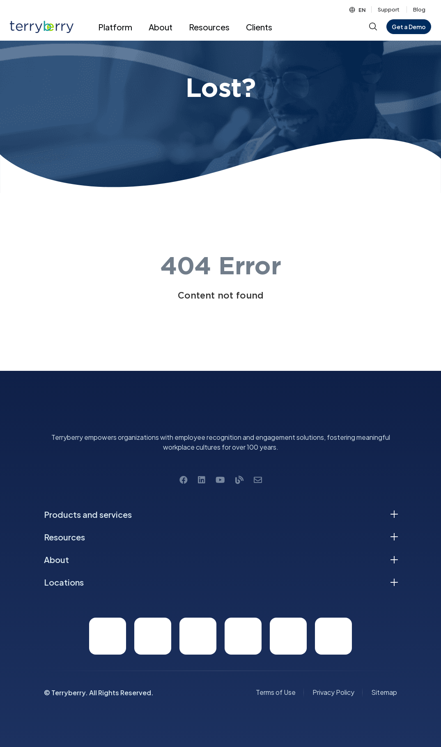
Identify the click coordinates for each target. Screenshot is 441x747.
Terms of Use (276, 692)
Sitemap (384, 692)
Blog (419, 9)
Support (389, 9)
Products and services (88, 514)
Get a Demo (409, 26)
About (56, 559)
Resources (64, 537)
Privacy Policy (333, 692)
